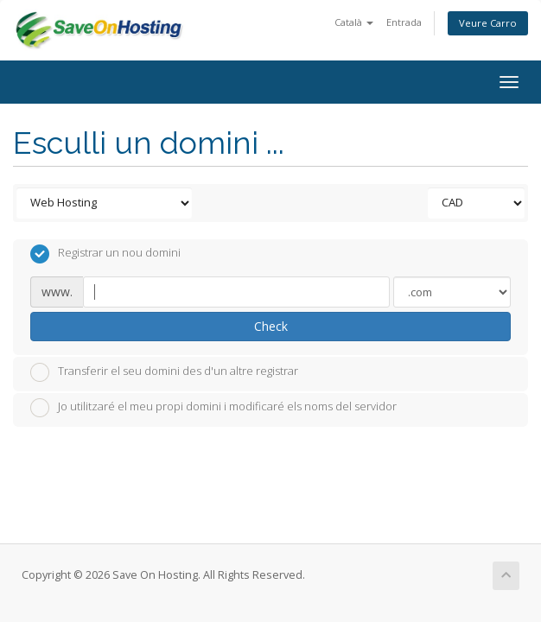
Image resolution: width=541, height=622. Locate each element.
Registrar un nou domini (105, 253)
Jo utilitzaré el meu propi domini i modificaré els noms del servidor (213, 407)
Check (271, 326)
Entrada (404, 22)
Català (353, 22)
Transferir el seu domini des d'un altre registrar (164, 372)
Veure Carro (488, 22)
